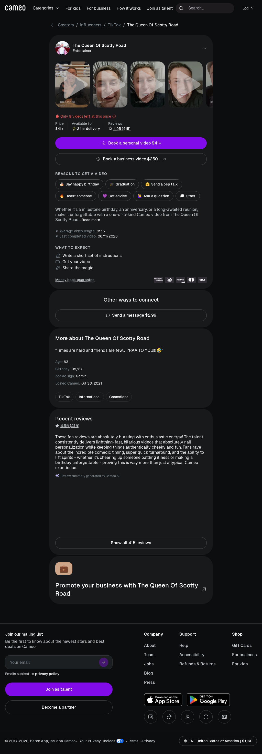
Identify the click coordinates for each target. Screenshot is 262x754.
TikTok (114, 25)
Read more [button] (91, 220)
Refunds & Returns (197, 664)
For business (244, 654)
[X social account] (187, 717)
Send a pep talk (161, 184)
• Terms (132, 741)
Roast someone (76, 196)
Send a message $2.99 (131, 315)
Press (149, 682)
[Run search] (181, 8)
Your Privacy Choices (97, 741)
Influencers (91, 25)
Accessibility (191, 654)
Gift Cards (242, 645)
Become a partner (58, 707)
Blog (148, 673)
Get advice (115, 196)
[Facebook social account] (206, 717)
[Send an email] (224, 717)
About (150, 645)
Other (188, 196)
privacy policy (47, 674)
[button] (204, 48)
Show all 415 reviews (131, 543)
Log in (247, 8)
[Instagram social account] (150, 717)
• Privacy (147, 741)
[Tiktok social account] (169, 717)
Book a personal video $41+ (131, 143)
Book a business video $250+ (131, 159)
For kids (240, 664)
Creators (66, 25)
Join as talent (58, 689)
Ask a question (153, 196)
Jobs (149, 664)
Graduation (122, 184)
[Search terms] (205, 8)
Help (183, 645)
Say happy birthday (79, 184)
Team (149, 654)
